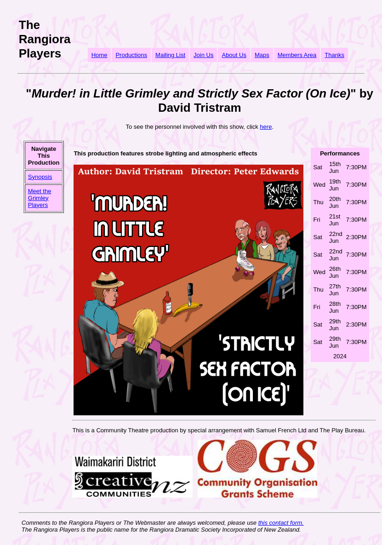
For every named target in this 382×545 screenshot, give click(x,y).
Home (99, 55)
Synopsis (40, 176)
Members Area (297, 55)
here (266, 126)
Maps (262, 55)
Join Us (203, 55)
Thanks (334, 55)
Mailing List (170, 55)
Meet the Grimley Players (39, 198)
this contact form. (281, 522)
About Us (234, 55)
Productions (131, 55)
